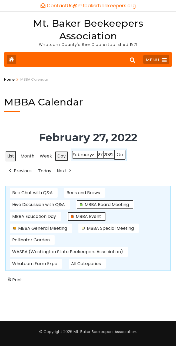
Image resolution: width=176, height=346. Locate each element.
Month (27, 156)
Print (14, 281)
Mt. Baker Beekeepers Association (105, 331)
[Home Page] (11, 59)
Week (46, 156)
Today (44, 170)
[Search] (132, 60)
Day (61, 156)
